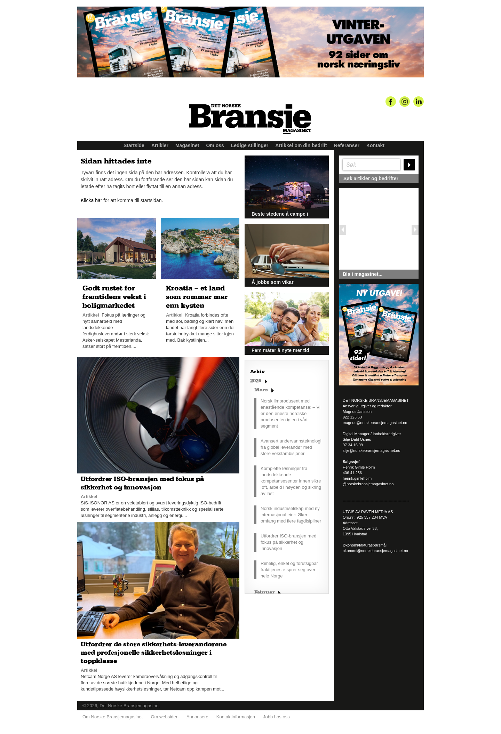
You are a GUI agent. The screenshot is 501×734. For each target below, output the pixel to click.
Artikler (159, 145)
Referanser (346, 145)
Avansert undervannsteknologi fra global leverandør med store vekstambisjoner (291, 447)
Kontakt (375, 145)
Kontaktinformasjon (235, 716)
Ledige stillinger (249, 145)
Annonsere (197, 716)
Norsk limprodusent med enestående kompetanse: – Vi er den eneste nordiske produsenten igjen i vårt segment (290, 413)
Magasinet (187, 145)
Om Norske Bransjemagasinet (112, 716)
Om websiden (164, 716)
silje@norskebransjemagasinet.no (371, 450)
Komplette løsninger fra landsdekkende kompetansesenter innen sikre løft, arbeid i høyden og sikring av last (291, 481)
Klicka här (91, 200)
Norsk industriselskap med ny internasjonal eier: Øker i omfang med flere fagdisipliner (291, 515)
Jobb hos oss (276, 716)
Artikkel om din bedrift (301, 145)
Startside (134, 145)
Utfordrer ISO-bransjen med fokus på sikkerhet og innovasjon (288, 542)
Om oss (215, 145)
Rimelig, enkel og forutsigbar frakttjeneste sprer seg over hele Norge (289, 570)
